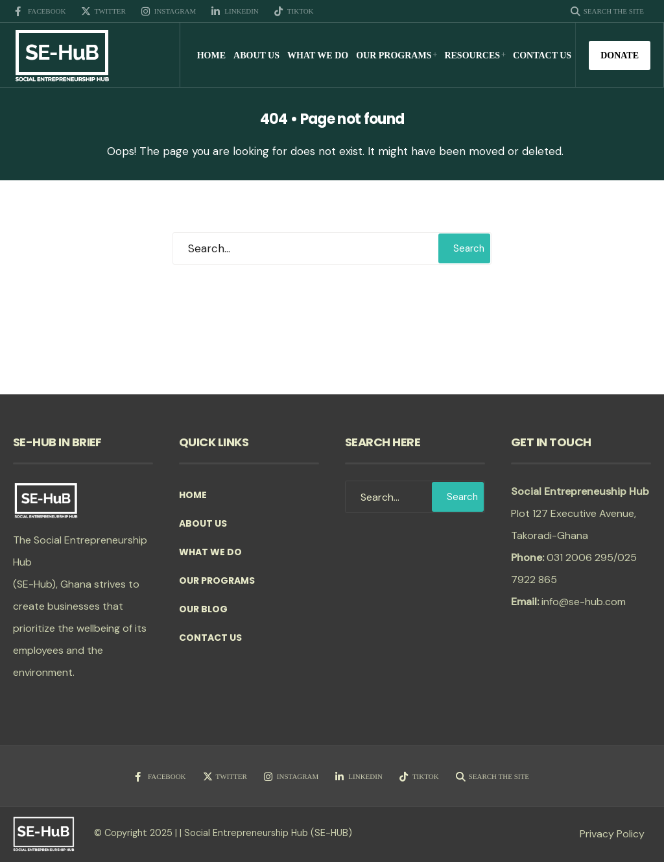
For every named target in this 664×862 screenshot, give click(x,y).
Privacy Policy (612, 834)
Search (468, 248)
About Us (256, 55)
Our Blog (203, 609)
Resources (472, 55)
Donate (619, 55)
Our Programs (393, 55)
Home (211, 55)
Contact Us (542, 55)
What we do (317, 55)
